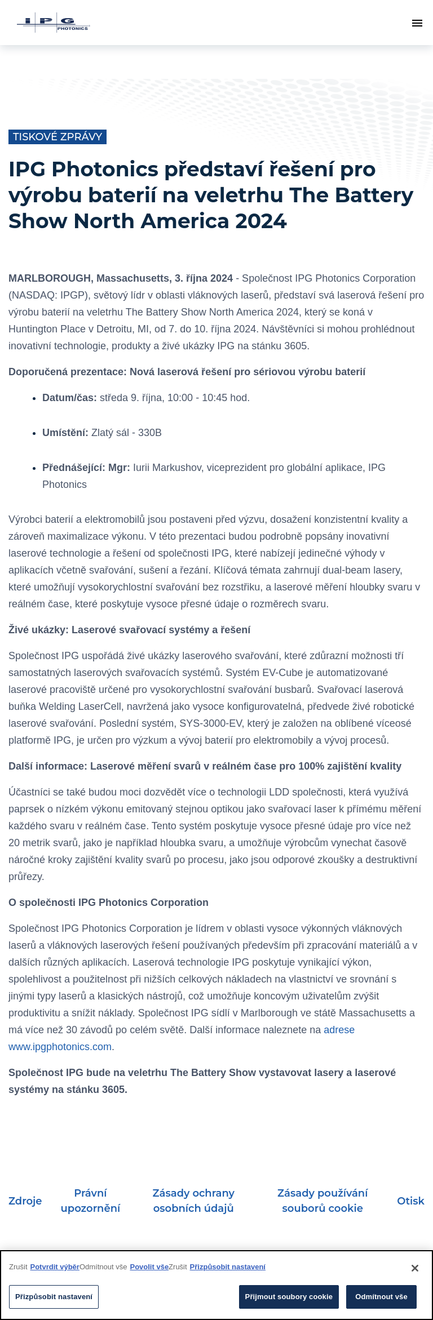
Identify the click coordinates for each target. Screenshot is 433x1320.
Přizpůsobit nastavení (228, 1267)
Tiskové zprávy (57, 137)
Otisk (411, 1201)
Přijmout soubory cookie (289, 1296)
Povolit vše (149, 1267)
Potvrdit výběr (54, 1267)
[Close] (415, 1268)
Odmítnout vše (381, 1296)
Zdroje (25, 1201)
